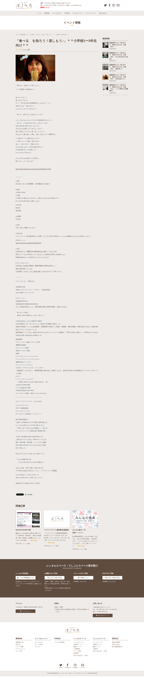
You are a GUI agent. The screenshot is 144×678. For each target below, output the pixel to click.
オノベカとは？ (56, 15)
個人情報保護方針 (117, 649)
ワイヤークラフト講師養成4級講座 (56, 531)
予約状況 (66, 15)
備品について (77, 649)
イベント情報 (30, 36)
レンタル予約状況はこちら (26, 579)
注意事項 (76, 655)
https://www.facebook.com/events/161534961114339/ (34, 170)
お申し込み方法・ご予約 (80, 657)
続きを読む (34, 542)
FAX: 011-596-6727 (112, 579)
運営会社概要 (116, 644)
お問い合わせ (103, 15)
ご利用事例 (76, 651)
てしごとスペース (91, 15)
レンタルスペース (77, 15)
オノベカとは (39, 644)
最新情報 (46, 15)
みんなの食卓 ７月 (79, 531)
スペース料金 (77, 653)
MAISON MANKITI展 (23, 531)
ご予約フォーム (84, 579)
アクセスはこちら (26, 612)
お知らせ (18, 647)
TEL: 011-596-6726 (54, 579)
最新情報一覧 (19, 644)
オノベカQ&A (39, 647)
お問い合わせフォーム (103, 617)
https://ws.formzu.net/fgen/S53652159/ (29, 244)
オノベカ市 (19, 653)
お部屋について (77, 647)
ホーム (39, 15)
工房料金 (95, 651)
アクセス (37, 649)
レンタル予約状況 (59, 644)
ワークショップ (20, 651)
